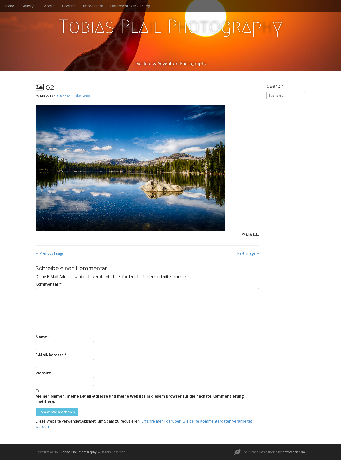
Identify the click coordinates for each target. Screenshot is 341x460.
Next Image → (248, 253)
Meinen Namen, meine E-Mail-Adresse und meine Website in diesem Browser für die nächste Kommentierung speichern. (140, 399)
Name (43, 336)
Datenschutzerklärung (130, 6)
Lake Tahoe (82, 95)
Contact (69, 6)
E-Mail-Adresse (51, 355)
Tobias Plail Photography (170, 26)
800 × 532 (63, 95)
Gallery (29, 6)
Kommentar (49, 284)
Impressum (93, 6)
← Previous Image (50, 253)
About (49, 6)
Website (43, 373)
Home (9, 6)
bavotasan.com (294, 452)
